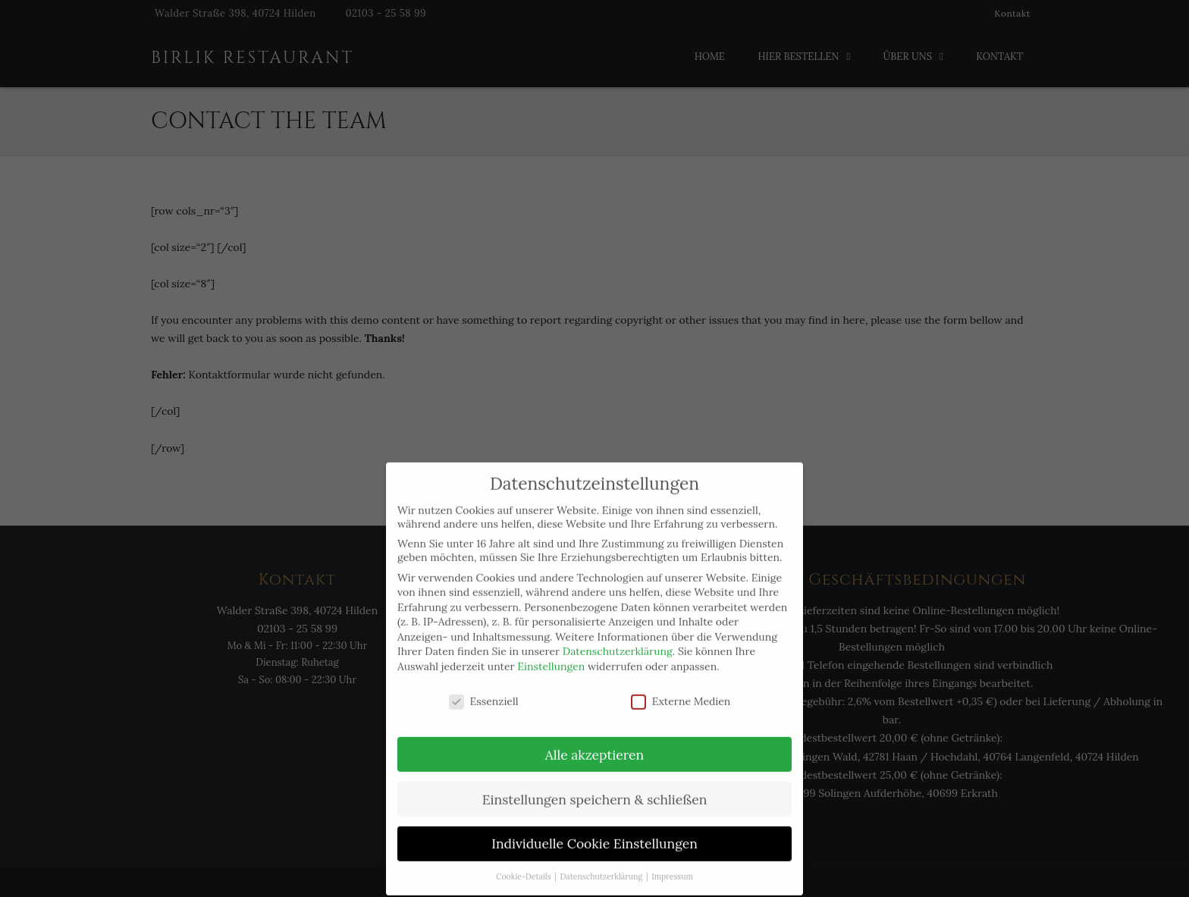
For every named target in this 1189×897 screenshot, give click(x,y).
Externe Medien (681, 685)
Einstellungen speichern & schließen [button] (594, 783)
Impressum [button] (672, 861)
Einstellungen (551, 650)
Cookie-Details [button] (524, 861)
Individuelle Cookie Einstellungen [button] (594, 828)
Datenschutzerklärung (618, 636)
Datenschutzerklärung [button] (602, 861)
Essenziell (484, 685)
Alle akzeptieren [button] (594, 739)
